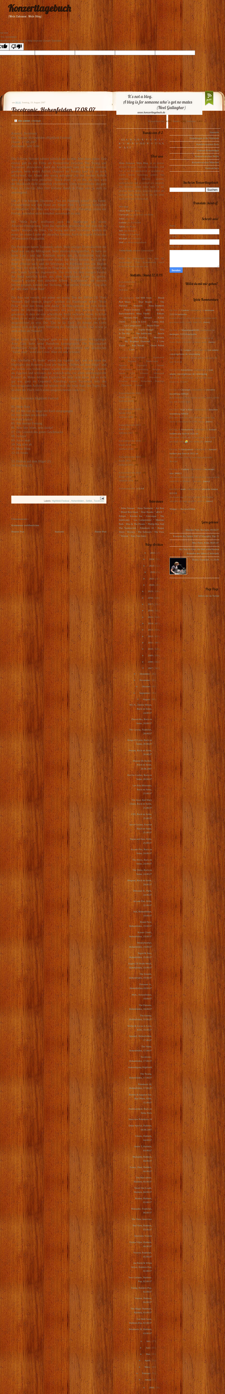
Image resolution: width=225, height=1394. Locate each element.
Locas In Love (138, 321)
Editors (160, 313)
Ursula (122, 234)
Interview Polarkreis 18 (140, 1119)
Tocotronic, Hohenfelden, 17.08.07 (53, 110)
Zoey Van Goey (138, 536)
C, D (136, 139)
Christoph (124, 214)
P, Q (142, 143)
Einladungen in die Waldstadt (204, 138)
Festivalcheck (212, 168)
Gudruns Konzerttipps (208, 150)
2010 (150, 649)
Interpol (148, 317)
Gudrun (123, 222)
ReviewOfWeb (187, 509)
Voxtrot (124, 536)
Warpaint (137, 305)
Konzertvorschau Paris (207, 144)
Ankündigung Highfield (140, 1067)
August (147, 699)
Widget (173, 509)
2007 (150, 668)
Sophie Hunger (145, 329)
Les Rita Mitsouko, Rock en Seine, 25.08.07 (142, 789)
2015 (150, 617)
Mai (148, 1354)
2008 (150, 661)
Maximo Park (131, 317)
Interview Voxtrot (143, 1235)
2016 (150, 610)
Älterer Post (100, 531)
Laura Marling (139, 337)
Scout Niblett (125, 329)
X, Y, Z (127, 147)
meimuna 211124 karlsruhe (183, 334)
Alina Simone (127, 508)
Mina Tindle (142, 313)
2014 (150, 623)
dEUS (159, 512)
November (145, 680)
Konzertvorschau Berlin (207, 156)
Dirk (121, 242)
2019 (150, 591)
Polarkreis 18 (147, 528)
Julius (122, 218)
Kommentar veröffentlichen (25, 525)
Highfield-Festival (61, 501)
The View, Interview (142, 1219)
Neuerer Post (17, 531)
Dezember (145, 673)
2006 (152, 1387)
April (148, 1360)
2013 (150, 629)
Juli (148, 1341)
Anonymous (186, 369)
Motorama (159, 337)
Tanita (122, 226)
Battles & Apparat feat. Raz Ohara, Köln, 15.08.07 (140, 1098)
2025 (153, 552)
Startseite (59, 531)
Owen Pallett (157, 345)
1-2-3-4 (140, 488)
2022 (153, 572)
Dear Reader (145, 301)
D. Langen (186, 349)
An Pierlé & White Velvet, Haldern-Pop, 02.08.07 (141, 1267)
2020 (152, 585)
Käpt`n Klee (186, 409)
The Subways (144, 531)
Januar (148, 1379)
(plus (148, 309)
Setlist (89, 501)
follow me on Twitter (208, 595)
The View (159, 531)
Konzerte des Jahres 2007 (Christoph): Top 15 (196, 536)
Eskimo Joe (136, 516)
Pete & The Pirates (135, 524)
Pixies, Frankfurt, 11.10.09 (205, 559)
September (145, 693)
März (148, 1367)
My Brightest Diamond (137, 341)
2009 (150, 655)
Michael (123, 238)
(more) (206, 322)
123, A (124, 139)
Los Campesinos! (132, 325)
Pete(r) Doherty (132, 309)
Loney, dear (158, 321)
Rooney (131, 531)
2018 (150, 597)
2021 (152, 578)
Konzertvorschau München (205, 162)
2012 (150, 636)
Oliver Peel (124, 210)
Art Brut (160, 508)
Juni (148, 1347)
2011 (150, 642)
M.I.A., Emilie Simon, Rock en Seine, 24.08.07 (140, 708)
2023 (152, 565)
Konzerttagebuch (39, 8)
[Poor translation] (16, 46)
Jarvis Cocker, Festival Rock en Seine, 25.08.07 (140, 828)
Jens (121, 230)
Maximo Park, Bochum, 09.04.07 (202, 529)
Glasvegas (151, 516)
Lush (131, 349)
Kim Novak (138, 345)
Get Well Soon (143, 297)
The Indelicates (143, 333)
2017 (150, 604)
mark (183, 489)
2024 (152, 559)
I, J (160, 139)
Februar (146, 1373)
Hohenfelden (78, 501)
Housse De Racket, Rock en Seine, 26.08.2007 (142, 764)
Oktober (146, 686)
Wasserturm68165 (190, 330)
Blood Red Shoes (129, 512)
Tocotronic (99, 501)
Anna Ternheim (156, 305)
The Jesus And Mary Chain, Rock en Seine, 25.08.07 (141, 803)
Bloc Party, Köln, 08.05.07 (205, 542)
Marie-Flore (153, 325)
